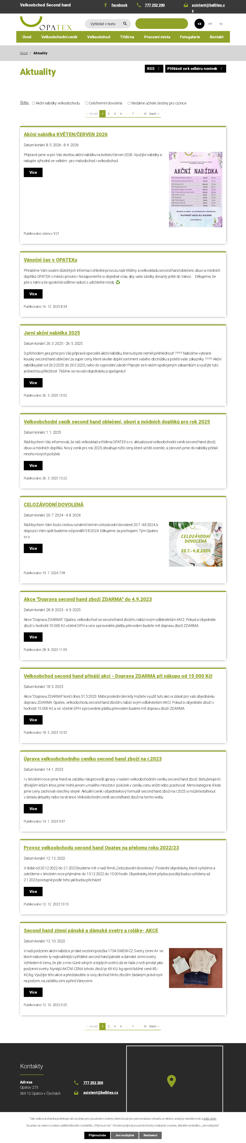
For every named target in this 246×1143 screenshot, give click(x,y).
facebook (119, 5)
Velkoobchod (98, 37)
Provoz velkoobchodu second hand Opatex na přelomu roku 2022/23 (101, 848)
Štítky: (24, 103)
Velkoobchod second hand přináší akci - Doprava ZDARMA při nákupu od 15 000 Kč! (118, 676)
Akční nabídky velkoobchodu (58, 103)
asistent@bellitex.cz (208, 8)
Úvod (27, 37)
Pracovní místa (157, 37)
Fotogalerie (190, 37)
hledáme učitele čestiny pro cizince (159, 103)
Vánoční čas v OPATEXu (50, 260)
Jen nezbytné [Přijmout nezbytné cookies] (124, 1135)
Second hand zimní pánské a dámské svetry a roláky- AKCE (91, 930)
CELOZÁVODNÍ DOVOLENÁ (53, 505)
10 (145, 113)
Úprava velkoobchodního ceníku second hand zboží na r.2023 (93, 759)
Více (33, 172)
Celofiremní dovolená (105, 103)
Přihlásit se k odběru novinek (195, 68)
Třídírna (127, 37)
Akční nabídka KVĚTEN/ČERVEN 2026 (66, 134)
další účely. (210, 1118)
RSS (154, 68)
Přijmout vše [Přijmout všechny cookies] (97, 1135)
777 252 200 (155, 5)
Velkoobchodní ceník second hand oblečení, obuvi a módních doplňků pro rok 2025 (117, 422)
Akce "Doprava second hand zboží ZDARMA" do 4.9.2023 (88, 599)
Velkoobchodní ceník (59, 37)
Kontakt (216, 37)
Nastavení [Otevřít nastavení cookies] (150, 1135)
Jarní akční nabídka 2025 (52, 333)
